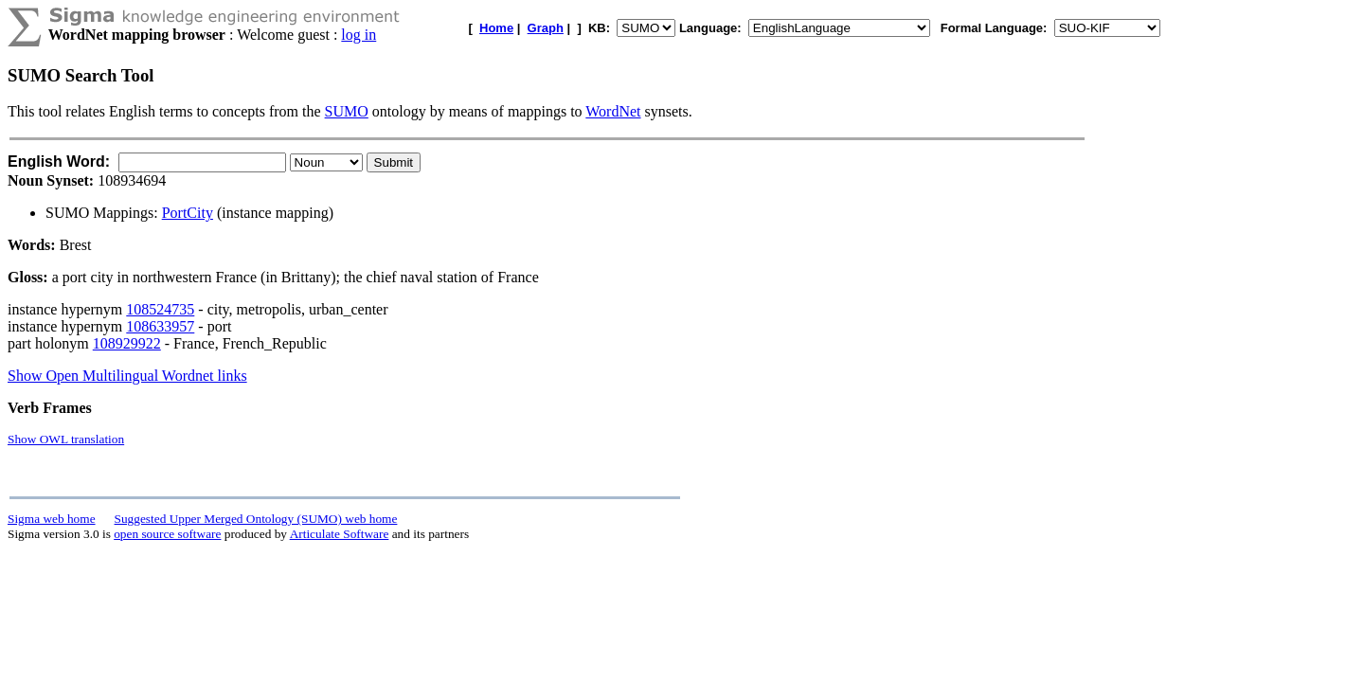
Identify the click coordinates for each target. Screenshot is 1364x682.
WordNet (612, 111)
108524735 (160, 309)
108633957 (160, 326)
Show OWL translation (66, 439)
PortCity (187, 213)
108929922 (127, 343)
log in (358, 35)
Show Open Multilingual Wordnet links (127, 376)
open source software (167, 534)
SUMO (346, 111)
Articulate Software (339, 534)
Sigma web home (52, 519)
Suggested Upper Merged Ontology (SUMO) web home (256, 519)
